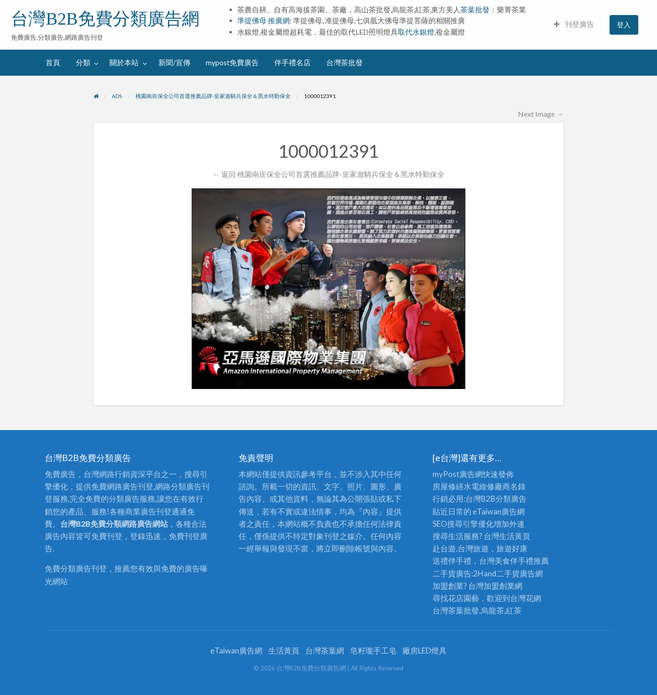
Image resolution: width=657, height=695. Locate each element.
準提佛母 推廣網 (263, 20)
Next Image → (540, 113)
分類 (83, 62)
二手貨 (508, 573)
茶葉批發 (475, 9)
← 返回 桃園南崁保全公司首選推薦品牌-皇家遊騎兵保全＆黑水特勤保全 (328, 174)
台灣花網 (525, 598)
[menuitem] (574, 25)
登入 (624, 25)
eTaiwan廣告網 (499, 511)
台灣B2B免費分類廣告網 (105, 18)
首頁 (53, 62)
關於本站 (124, 62)
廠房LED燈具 (424, 650)
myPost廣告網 (458, 474)
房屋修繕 (448, 486)
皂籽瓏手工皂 (373, 650)
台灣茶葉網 (324, 650)
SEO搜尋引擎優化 (463, 524)
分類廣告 (511, 498)
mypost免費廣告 (232, 62)
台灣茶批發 (344, 62)
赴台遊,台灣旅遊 (461, 548)
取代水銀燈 (416, 32)
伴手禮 (521, 560)
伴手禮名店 (292, 62)
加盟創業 (499, 586)
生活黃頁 (514, 536)
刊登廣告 (574, 24)
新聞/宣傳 (174, 62)
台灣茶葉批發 (456, 610)
